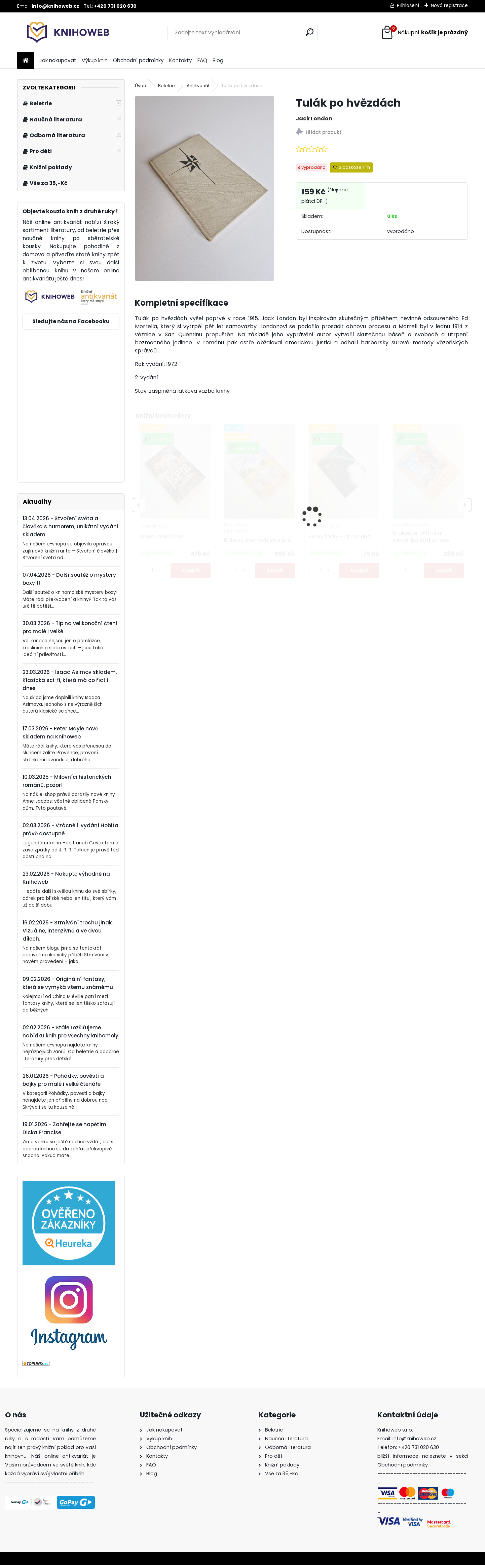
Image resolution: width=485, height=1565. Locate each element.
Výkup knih (95, 60)
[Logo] (63, 32)
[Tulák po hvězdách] (204, 188)
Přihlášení (408, 5)
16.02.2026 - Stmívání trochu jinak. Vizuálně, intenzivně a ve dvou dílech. (68, 930)
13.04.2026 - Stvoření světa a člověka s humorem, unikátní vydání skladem (70, 526)
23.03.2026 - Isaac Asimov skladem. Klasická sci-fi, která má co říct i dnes (70, 680)
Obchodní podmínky (138, 60)
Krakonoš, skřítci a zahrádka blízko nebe (421, 536)
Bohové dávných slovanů (257, 539)
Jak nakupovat (57, 60)
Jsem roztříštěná (162, 536)
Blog (218, 60)
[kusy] (152, 570)
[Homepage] (25, 60)
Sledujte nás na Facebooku (71, 321)
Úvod (140, 85)
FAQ (202, 60)
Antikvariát (198, 85)
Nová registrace (449, 5)
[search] (309, 32)
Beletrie (166, 85)
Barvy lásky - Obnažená (339, 536)
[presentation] (138, 505)
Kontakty (180, 60)
